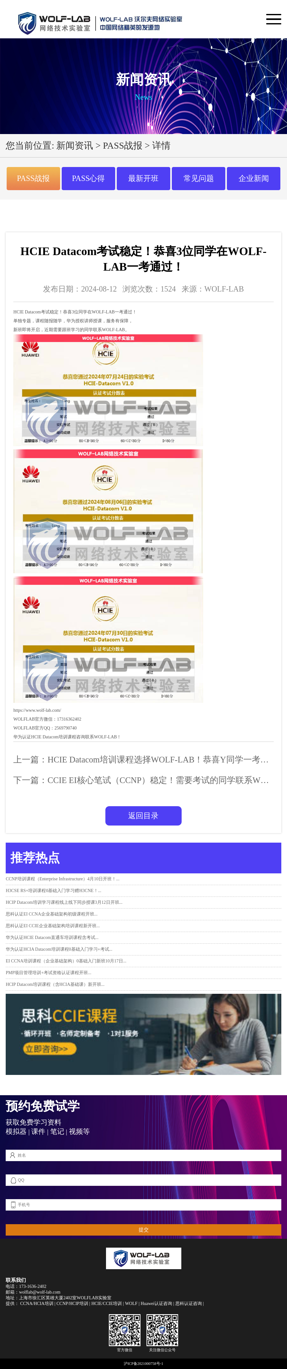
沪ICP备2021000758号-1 (143, 1363)
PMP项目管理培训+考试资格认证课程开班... (48, 972)
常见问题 (199, 178)
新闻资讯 (74, 145)
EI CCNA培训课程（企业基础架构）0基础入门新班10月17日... (66, 961)
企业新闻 (254, 178)
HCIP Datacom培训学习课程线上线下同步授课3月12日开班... (64, 902)
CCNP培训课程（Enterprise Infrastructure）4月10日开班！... (62, 879)
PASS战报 (122, 145)
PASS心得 (88, 178)
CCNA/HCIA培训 (36, 1303)
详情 (161, 145)
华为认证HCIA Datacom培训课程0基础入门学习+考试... (59, 949)
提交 (144, 1229)
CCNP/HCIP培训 (72, 1303)
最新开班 (143, 178)
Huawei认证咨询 (156, 1303)
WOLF (131, 1303)
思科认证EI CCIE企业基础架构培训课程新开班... (53, 925)
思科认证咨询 (188, 1303)
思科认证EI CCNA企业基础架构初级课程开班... (51, 914)
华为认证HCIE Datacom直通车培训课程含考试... (52, 937)
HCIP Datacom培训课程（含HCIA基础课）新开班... (55, 984)
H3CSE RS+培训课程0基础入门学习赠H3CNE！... (53, 890)
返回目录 (143, 815)
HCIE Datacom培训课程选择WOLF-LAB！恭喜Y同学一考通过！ (166, 759)
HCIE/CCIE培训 (106, 1303)
